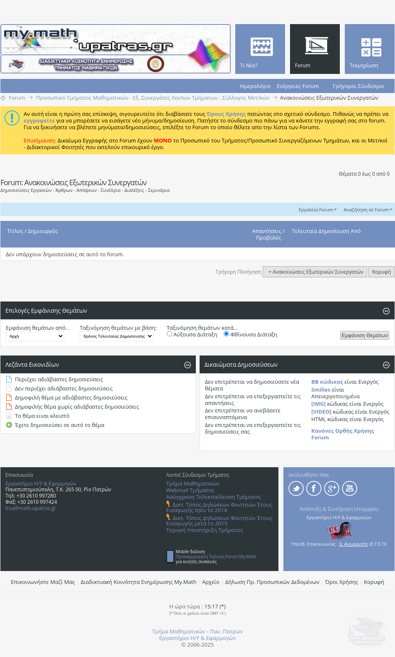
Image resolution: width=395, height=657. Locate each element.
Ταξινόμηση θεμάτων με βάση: (118, 327)
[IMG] (318, 403)
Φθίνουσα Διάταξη (250, 334)
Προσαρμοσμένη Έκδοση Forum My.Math (216, 556)
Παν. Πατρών (226, 631)
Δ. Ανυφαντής (353, 544)
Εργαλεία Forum (316, 209)
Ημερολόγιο (255, 86)
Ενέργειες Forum (298, 86)
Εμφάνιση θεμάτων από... (38, 327)
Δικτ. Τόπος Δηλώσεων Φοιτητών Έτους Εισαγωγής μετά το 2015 (219, 520)
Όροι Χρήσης (341, 582)
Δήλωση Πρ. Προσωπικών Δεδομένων (272, 582)
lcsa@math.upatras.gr (30, 508)
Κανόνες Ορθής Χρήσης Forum (342, 434)
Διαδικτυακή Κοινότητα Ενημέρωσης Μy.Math (139, 582)
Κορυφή (381, 271)
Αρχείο (210, 582)
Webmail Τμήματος (190, 490)
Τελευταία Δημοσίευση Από (326, 231)
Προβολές (268, 237)
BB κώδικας (327, 381)
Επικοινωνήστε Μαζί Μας (43, 582)
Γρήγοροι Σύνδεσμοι (359, 86)
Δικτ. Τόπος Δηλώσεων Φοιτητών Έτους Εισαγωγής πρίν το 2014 (219, 507)
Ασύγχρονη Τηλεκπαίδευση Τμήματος (213, 496)
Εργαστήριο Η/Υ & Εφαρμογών (40, 483)
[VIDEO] (321, 411)
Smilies (320, 389)
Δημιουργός (43, 231)
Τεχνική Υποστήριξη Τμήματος (204, 530)
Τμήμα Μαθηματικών (192, 483)
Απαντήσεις (267, 231)
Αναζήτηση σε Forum (366, 209)
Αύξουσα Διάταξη (192, 334)
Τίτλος (15, 231)
